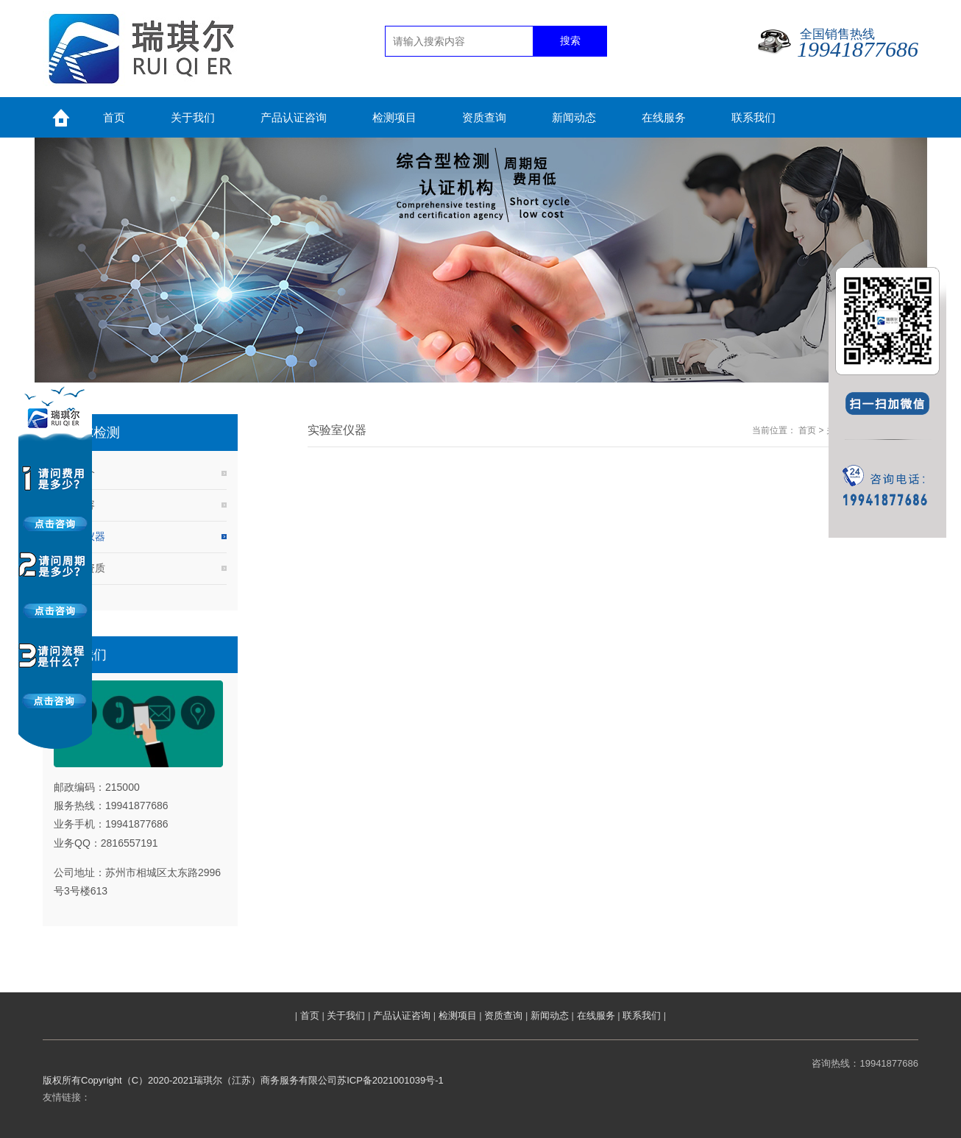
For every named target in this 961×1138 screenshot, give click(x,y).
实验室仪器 (79, 536)
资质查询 (503, 1015)
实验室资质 (79, 568)
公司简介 (74, 473)
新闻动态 (550, 1015)
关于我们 (346, 1015)
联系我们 (642, 1015)
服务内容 (74, 505)
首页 (807, 430)
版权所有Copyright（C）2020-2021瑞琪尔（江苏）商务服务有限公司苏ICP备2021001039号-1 (243, 1080)
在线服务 (596, 1015)
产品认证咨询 (401, 1015)
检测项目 (458, 1015)
